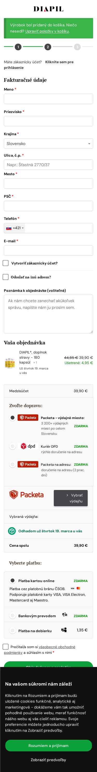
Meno (10, 89)
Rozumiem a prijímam (48, 745)
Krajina (11, 134)
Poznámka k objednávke (35, 290)
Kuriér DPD (38, 446)
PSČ (8, 196)
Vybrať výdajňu (75, 498)
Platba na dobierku (53, 630)
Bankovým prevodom (53, 616)
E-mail (11, 241)
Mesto (10, 174)
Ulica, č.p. (14, 155)
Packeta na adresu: (44, 464)
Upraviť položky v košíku (47, 31)
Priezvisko (14, 111)
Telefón (11, 218)
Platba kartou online (53, 581)
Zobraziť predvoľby (48, 759)
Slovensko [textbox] (16, 143)
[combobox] (48, 143)
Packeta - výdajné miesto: (51, 418)
